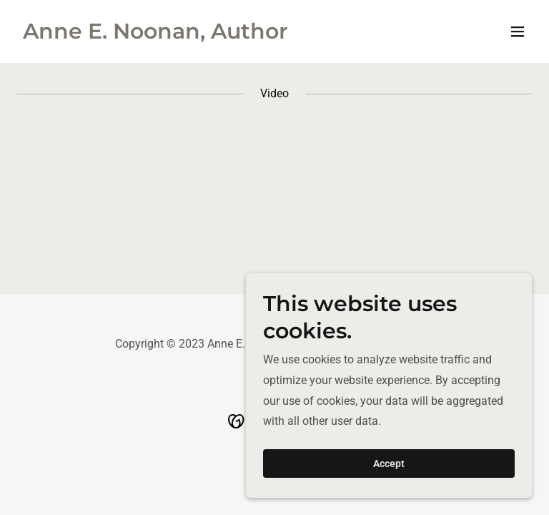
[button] (517, 31)
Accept (389, 463)
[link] (155, 34)
